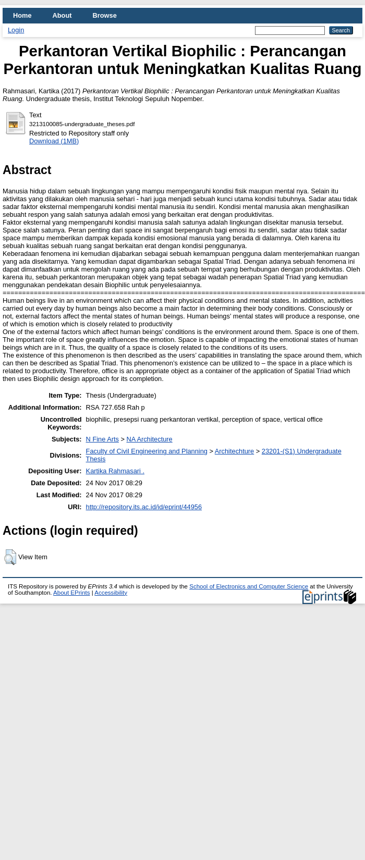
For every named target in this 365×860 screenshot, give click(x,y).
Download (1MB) (54, 141)
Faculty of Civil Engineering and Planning (147, 451)
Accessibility (110, 592)
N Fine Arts (102, 439)
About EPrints (71, 592)
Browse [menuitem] (105, 15)
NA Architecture (149, 439)
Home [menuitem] (22, 15)
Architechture (234, 451)
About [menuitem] (62, 15)
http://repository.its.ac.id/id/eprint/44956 (144, 507)
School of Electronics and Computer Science (248, 586)
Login (16, 30)
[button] (10, 557)
